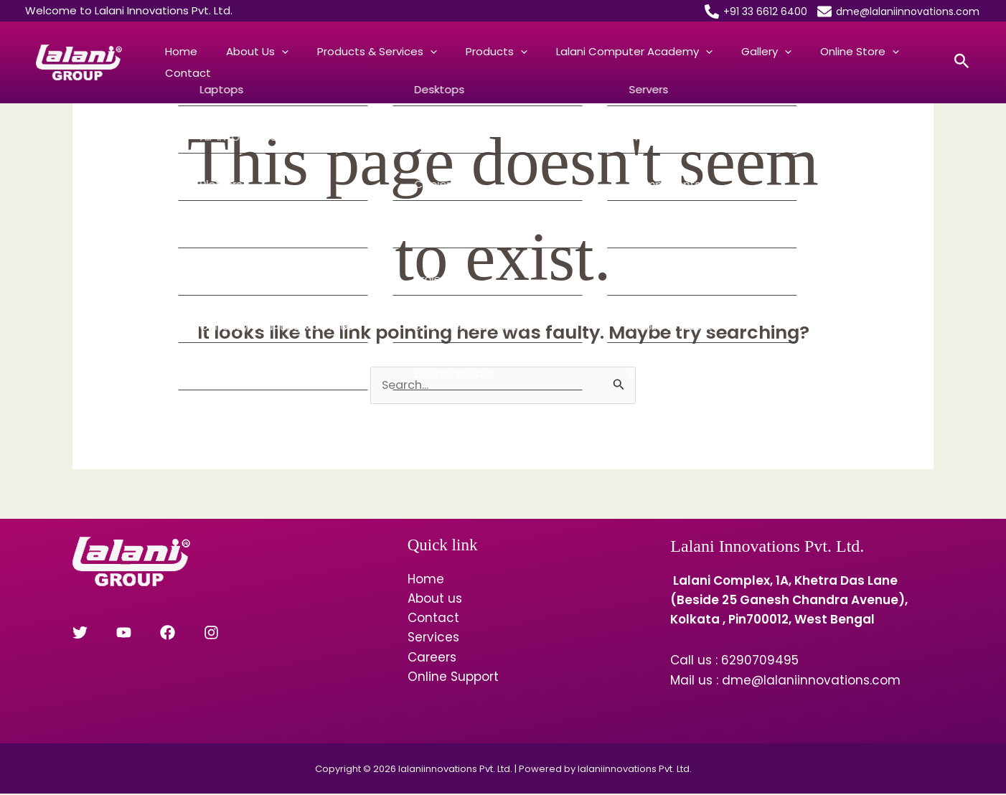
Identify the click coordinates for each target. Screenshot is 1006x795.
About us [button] (236, 62)
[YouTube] (111, 633)
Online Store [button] (766, 62)
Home (174, 62)
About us (435, 599)
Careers (432, 658)
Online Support (453, 677)
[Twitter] (80, 633)
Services (433, 638)
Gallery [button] (687, 62)
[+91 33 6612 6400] (756, 11)
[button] (260, 62)
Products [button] (446, 62)
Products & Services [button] (341, 62)
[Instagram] (174, 633)
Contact (843, 62)
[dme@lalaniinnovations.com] (898, 11)
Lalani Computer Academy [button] (570, 62)
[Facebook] (143, 633)
